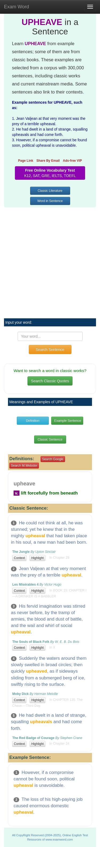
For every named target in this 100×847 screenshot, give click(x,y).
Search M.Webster (24, 465)
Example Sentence (67, 421)
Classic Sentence (50, 439)
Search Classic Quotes (50, 381)
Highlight (37, 558)
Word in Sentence (50, 201)
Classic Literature (50, 191)
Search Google (52, 459)
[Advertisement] (50, 260)
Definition (32, 421)
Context (19, 558)
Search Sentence (50, 349)
